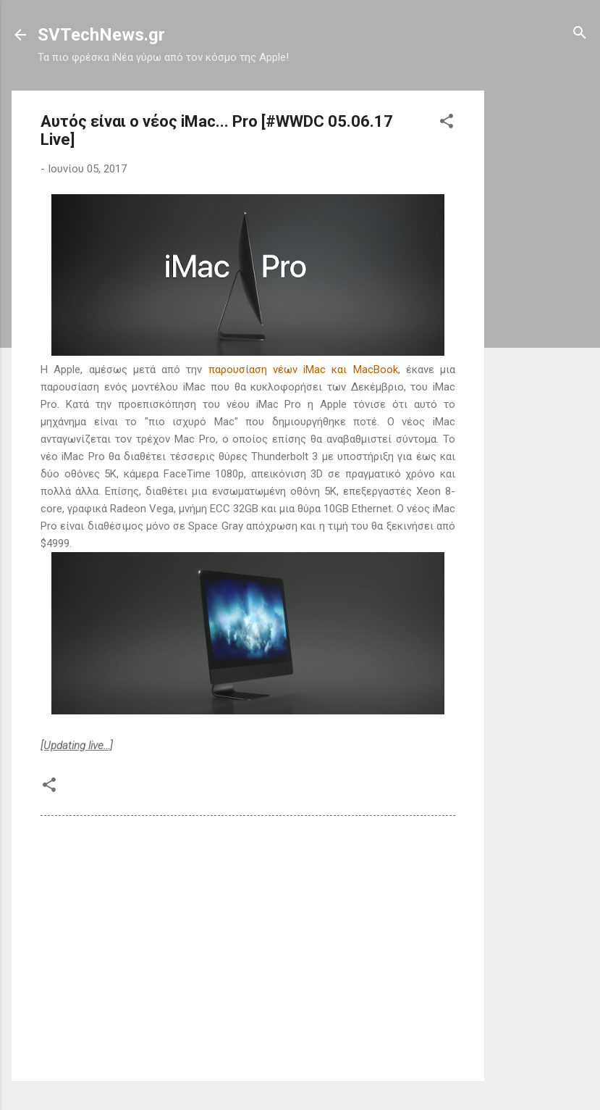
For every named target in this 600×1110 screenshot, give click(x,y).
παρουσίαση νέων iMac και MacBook (303, 369)
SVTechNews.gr (101, 35)
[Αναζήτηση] (579, 33)
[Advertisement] (542, 308)
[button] (446, 122)
